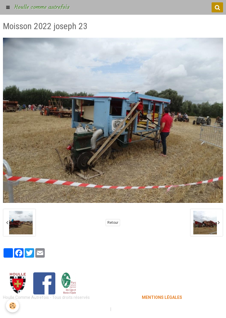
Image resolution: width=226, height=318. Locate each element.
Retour (112, 223)
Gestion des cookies (131, 309)
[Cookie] (12, 305)
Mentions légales (92, 309)
